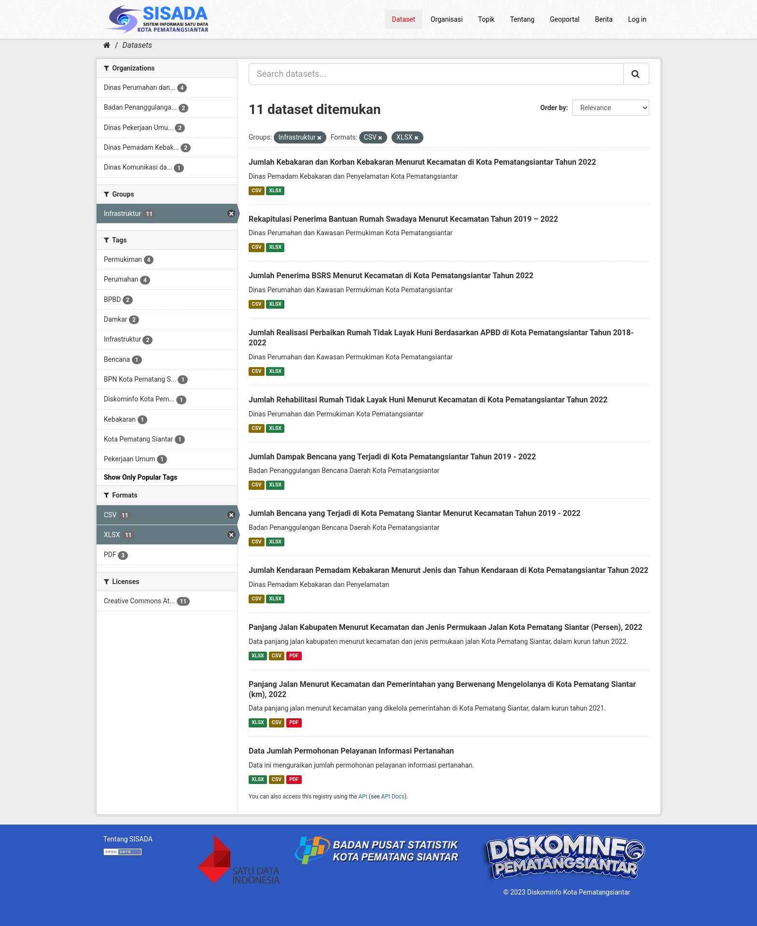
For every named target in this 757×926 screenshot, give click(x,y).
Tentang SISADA (128, 839)
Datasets (137, 45)
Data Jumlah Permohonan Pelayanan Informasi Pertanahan (351, 750)
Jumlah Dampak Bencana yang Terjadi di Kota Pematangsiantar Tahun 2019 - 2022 (392, 456)
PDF (293, 656)
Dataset (403, 19)
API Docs (393, 796)
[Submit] (636, 74)
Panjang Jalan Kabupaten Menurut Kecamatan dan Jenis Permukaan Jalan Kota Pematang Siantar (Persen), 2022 (446, 627)
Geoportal (564, 19)
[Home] (107, 45)
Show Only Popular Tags (140, 477)
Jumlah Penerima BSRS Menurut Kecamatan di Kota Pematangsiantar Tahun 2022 (391, 275)
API (362, 796)
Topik (486, 19)
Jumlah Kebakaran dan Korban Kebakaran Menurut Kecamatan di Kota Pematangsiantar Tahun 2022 (422, 162)
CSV (256, 190)
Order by (553, 108)
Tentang (522, 19)
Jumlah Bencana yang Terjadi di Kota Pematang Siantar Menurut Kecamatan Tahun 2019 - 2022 (415, 513)
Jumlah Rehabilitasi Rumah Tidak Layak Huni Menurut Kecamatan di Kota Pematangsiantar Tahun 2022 (428, 399)
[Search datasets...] (436, 74)
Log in (637, 19)
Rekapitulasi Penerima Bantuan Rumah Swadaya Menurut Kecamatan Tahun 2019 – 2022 (403, 219)
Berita (604, 19)
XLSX (275, 190)
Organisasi (447, 19)
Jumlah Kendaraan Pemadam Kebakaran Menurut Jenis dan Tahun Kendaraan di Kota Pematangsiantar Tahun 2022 (448, 570)
